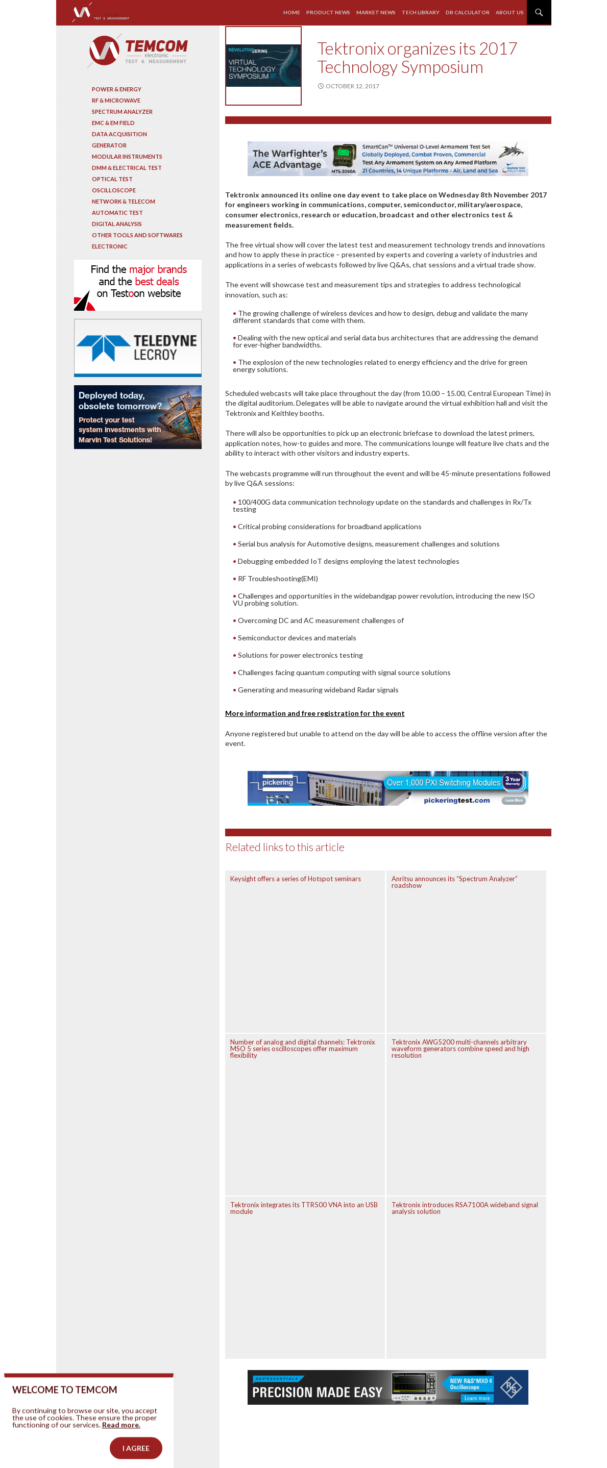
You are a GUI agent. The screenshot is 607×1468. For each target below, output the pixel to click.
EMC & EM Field (113, 122)
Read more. (121, 1443)
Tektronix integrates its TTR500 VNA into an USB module (304, 1208)
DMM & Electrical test (127, 167)
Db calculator (468, 12)
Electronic (110, 246)
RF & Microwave (116, 100)
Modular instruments (127, 156)
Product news (328, 12)
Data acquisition (119, 134)
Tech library (421, 12)
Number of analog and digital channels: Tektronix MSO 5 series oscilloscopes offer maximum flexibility (302, 1048)
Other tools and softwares (137, 235)
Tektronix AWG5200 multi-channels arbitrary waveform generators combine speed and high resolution (460, 1048)
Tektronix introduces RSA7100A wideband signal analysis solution (465, 1208)
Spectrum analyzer (122, 111)
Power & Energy (116, 89)
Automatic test (117, 212)
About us (510, 12)
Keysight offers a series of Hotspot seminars (295, 879)
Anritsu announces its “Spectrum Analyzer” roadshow (455, 882)
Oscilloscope (114, 190)
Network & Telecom (123, 201)
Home (291, 12)
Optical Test (112, 179)
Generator (109, 145)
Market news (376, 12)
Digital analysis (117, 223)
